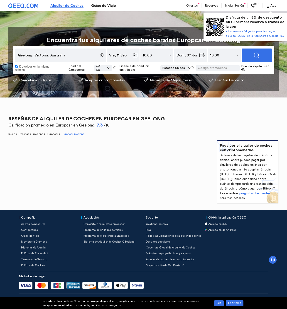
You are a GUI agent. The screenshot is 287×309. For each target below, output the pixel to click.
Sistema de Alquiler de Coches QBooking (109, 241)
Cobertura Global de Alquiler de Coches (170, 247)
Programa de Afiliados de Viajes (103, 230)
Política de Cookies (33, 265)
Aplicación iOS (217, 224)
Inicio (11, 134)
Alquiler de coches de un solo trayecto (170, 259)
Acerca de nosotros (33, 224)
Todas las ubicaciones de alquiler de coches (173, 235)
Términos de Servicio (34, 259)
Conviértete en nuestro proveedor (104, 224)
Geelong (38, 134)
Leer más (234, 303)
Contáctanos (29, 230)
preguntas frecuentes (254, 193)
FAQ (148, 230)
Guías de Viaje (103, 5)
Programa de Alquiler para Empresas (106, 235)
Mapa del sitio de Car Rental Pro (166, 265)
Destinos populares (158, 241)
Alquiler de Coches (66, 5)
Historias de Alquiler (33, 247)
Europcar (52, 134)
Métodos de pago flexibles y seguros (168, 253)
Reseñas (24, 134)
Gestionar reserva (157, 224)
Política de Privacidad (34, 253)
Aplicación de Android (222, 230)
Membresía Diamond (34, 241)
